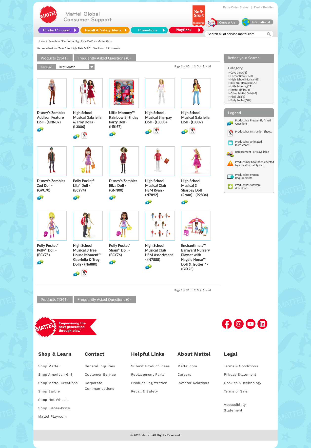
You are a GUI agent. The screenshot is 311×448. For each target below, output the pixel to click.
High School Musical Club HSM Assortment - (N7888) (159, 252)
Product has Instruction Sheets (253, 131)
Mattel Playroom (52, 416)
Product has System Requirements (247, 176)
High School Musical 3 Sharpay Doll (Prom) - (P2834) (194, 187)
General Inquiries (100, 366)
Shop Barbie (49, 391)
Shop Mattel (48, 366)
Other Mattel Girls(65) (244, 93)
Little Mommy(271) (242, 86)
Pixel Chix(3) (238, 96)
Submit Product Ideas (150, 366)
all (209, 66)
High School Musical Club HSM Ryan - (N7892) (155, 187)
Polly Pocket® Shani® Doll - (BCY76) (120, 250)
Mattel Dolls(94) (240, 90)
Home (41, 41)
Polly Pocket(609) (241, 100)
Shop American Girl (55, 374)
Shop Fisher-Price (54, 408)
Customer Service (100, 374)
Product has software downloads (248, 186)
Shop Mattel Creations (58, 383)
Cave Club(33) (239, 72)
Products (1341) (54, 58)
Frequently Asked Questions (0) (104, 58)
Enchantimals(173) (242, 76)
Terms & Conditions (241, 366)
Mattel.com (187, 366)
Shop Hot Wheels (53, 400)
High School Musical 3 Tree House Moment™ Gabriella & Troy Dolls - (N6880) (87, 255)
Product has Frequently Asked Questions (253, 122)
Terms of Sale (235, 391)
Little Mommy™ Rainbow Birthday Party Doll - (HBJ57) (123, 119)
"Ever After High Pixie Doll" (77, 41)
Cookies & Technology (242, 383)
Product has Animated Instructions (248, 143)
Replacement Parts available (252, 152)
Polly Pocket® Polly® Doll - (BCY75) (48, 250)
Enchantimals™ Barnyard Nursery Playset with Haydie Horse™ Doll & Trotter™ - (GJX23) (195, 257)
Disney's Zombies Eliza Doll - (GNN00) (123, 185)
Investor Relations (193, 383)
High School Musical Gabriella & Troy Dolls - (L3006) (87, 119)
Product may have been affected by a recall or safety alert (254, 163)
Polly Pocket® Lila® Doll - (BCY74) (84, 185)
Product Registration (149, 383)
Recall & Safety (144, 391)
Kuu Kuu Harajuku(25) (244, 83)
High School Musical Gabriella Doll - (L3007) (195, 117)
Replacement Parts (147, 374)
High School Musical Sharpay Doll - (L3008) (158, 117)
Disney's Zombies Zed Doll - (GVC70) (51, 185)
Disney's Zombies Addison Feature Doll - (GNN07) (51, 117)
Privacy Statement (240, 374)
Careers (184, 374)
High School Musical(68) (245, 79)
